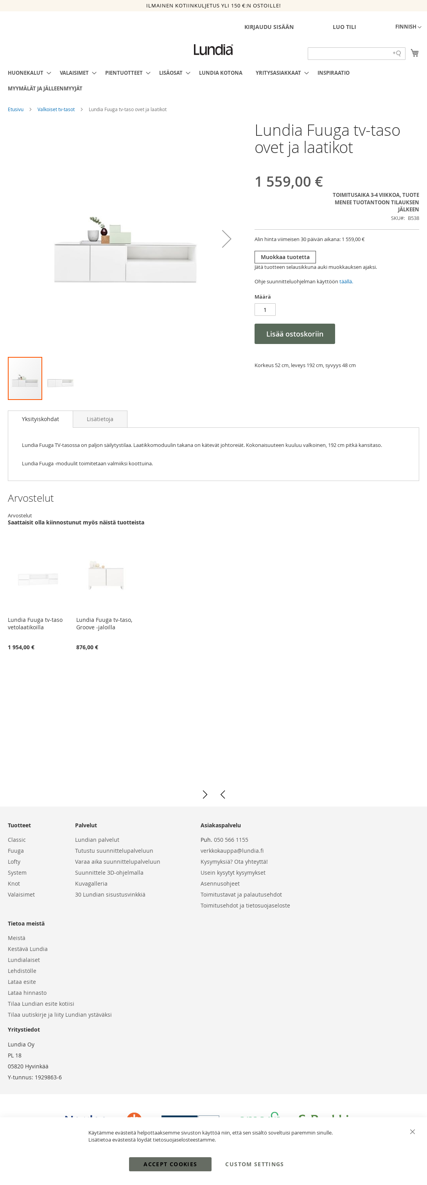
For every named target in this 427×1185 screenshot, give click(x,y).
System (17, 872)
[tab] (40, 419)
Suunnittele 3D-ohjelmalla (109, 872)
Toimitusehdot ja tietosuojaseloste (245, 905)
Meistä (16, 938)
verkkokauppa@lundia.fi (232, 850)
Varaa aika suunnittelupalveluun (117, 861)
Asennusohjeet (220, 883)
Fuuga (16, 850)
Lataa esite (22, 981)
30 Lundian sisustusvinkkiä (110, 894)
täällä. (346, 281)
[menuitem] (27, 73)
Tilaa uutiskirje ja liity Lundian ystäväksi (60, 1014)
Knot (14, 883)
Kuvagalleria (91, 883)
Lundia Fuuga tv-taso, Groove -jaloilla (104, 623)
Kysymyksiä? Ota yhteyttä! (234, 861)
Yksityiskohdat (40, 419)
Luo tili (344, 27)
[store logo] (213, 49)
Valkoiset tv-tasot (57, 109)
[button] (408, 27)
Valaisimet (21, 894)
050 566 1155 (231, 839)
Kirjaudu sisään (269, 27)
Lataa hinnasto (27, 992)
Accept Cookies (170, 1164)
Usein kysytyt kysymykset (233, 872)
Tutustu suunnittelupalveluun (114, 850)
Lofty (14, 861)
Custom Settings (254, 1164)
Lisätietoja (100, 419)
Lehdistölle (22, 970)
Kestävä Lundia (28, 949)
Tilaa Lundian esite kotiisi (41, 1003)
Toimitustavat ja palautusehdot (241, 894)
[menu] (213, 80)
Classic (17, 839)
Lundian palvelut (97, 839)
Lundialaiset (24, 959)
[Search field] (356, 53)
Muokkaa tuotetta (285, 257)
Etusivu (16, 109)
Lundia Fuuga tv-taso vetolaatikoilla (35, 623)
